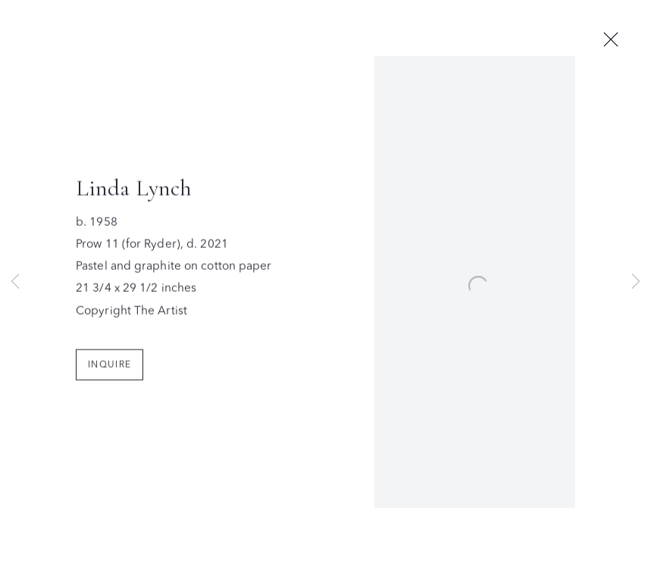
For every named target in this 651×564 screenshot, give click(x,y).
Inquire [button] (109, 366)
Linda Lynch (134, 190)
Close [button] (611, 40)
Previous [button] (15, 282)
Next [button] (636, 282)
